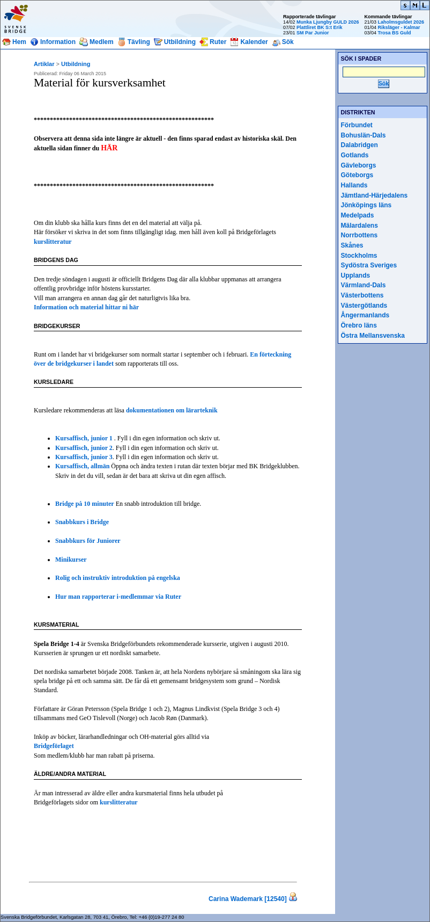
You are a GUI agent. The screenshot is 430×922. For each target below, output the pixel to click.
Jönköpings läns (366, 205)
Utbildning (180, 42)
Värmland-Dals (363, 285)
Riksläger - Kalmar (398, 27)
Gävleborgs (358, 165)
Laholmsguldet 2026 (400, 22)
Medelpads (357, 215)
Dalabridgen (359, 145)
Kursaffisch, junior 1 (84, 438)
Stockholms (359, 255)
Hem (19, 42)
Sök (288, 42)
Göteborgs (357, 175)
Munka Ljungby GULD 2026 (327, 22)
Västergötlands (364, 305)
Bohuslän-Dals (363, 135)
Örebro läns (359, 325)
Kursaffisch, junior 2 (84, 448)
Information (58, 42)
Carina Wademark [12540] (248, 899)
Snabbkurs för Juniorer (88, 541)
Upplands (355, 275)
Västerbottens (362, 295)
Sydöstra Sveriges (369, 265)
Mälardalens (359, 225)
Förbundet (357, 125)
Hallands (354, 185)
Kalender (254, 42)
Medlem (102, 42)
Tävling (139, 42)
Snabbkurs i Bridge (82, 522)
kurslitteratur (53, 241)
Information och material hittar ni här (86, 307)
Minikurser (71, 559)
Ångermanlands (365, 315)
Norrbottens (359, 235)
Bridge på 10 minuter (84, 503)
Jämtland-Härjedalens (374, 195)
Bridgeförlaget (54, 746)
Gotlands (355, 155)
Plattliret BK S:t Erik (319, 27)
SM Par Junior (312, 32)
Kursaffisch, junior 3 (84, 457)
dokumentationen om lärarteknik (172, 410)
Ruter (218, 42)
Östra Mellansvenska (373, 335)
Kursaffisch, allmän (82, 466)
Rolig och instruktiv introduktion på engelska (117, 578)
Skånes (352, 245)
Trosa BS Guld (394, 32)
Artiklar (44, 64)
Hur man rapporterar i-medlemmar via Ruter (118, 596)
